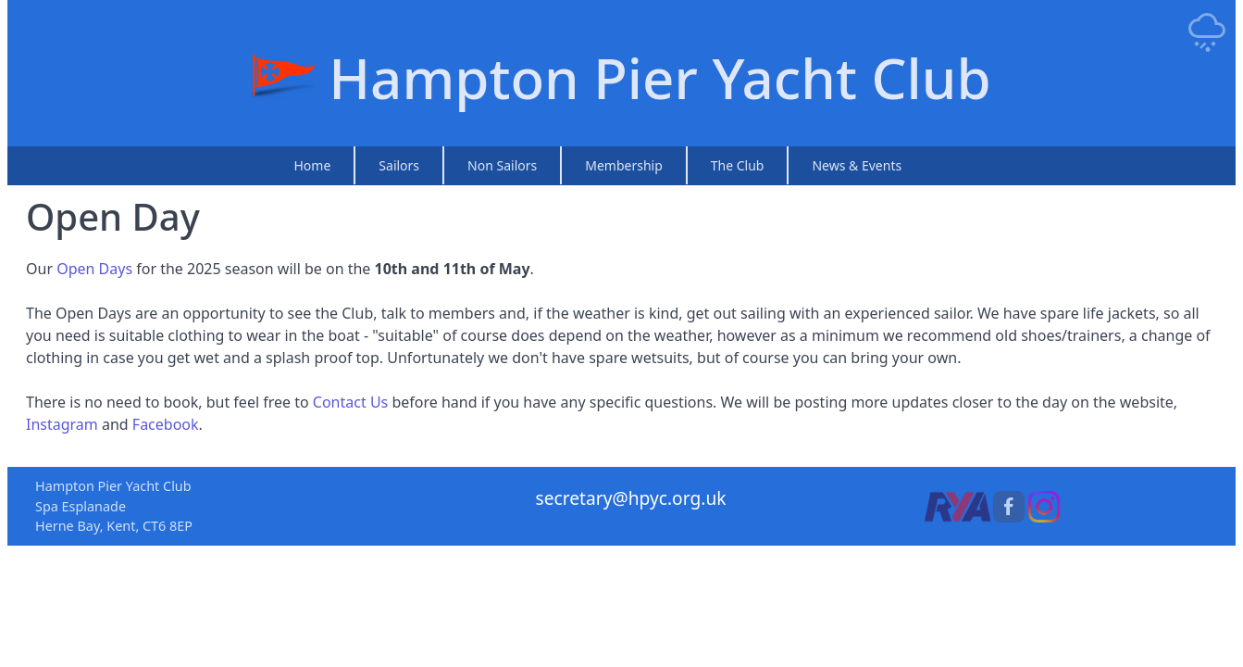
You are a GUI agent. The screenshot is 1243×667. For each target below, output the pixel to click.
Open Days (94, 268)
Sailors (399, 165)
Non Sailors (502, 165)
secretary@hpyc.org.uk (630, 497)
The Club (737, 165)
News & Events (856, 165)
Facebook (165, 424)
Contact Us (350, 402)
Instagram (62, 424)
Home (312, 165)
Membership (624, 165)
